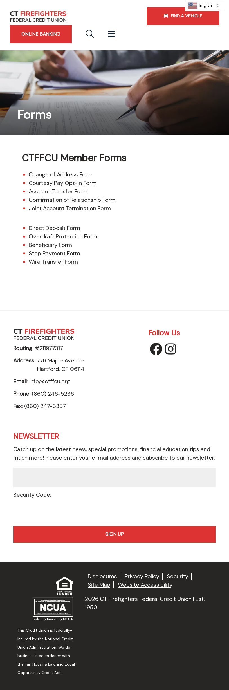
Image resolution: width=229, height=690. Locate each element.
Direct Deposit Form (54, 228)
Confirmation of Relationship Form (72, 199)
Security (177, 576)
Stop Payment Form (54, 253)
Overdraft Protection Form (63, 236)
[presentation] (114, 510)
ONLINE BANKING (40, 34)
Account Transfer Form (58, 191)
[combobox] (204, 5)
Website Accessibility (145, 584)
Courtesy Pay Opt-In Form (62, 183)
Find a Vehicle (183, 16)
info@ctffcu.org (49, 381)
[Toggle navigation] (111, 34)
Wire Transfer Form (53, 261)
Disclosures (102, 576)
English (200, 5)
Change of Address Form (61, 174)
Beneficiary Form (50, 244)
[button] (90, 34)
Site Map (99, 584)
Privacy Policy (142, 576)
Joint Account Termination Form (70, 208)
